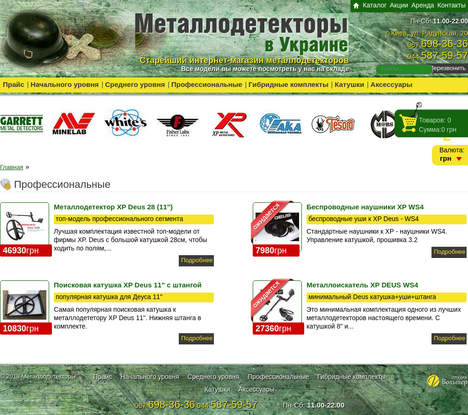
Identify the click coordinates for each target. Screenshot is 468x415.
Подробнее (196, 260)
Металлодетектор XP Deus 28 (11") (113, 207)
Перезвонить (447, 68)
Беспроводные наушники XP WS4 (365, 207)
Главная (11, 167)
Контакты (452, 5)
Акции (399, 5)
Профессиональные (206, 84)
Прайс (13, 84)
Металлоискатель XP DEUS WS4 (362, 285)
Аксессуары (392, 84)
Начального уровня (64, 84)
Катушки (349, 84)
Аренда (422, 5)
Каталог (375, 5)
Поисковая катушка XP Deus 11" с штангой (128, 285)
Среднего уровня (135, 84)
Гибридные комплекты (289, 84)
